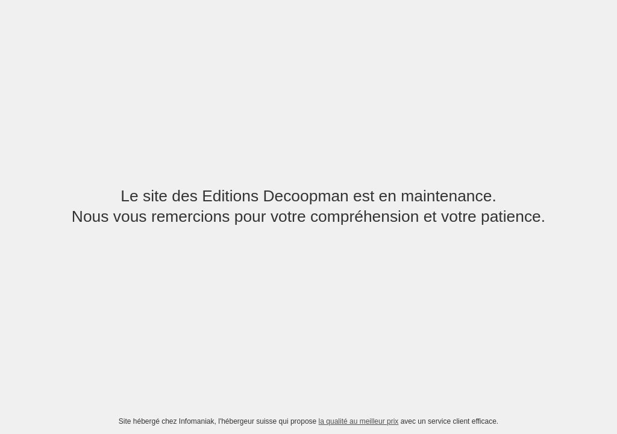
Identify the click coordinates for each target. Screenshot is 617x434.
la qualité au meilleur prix (359, 421)
